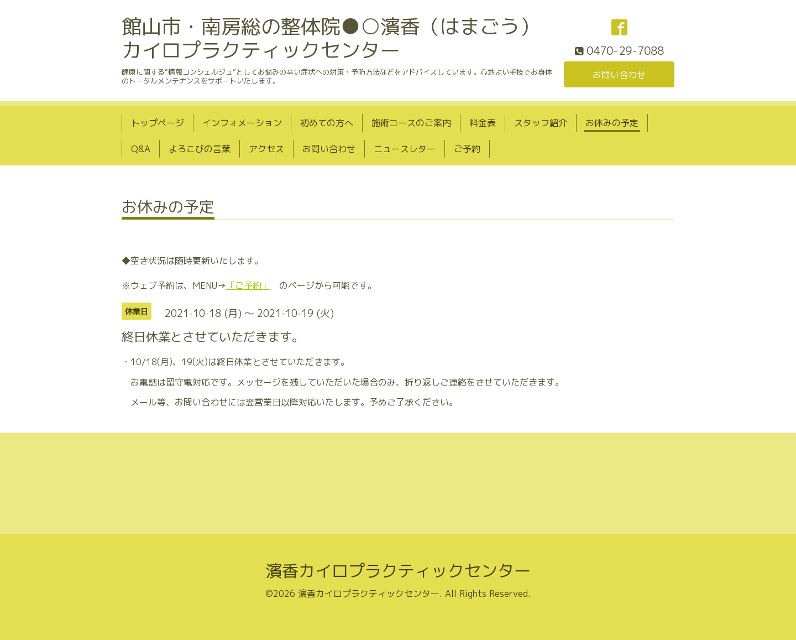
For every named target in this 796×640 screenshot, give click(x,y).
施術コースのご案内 (411, 123)
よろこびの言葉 (200, 149)
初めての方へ (326, 123)
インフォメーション (242, 123)
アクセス (266, 149)
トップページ (157, 123)
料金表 (482, 123)
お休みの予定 (611, 123)
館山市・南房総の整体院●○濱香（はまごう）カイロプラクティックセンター (331, 38)
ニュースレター (405, 149)
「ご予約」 (248, 285)
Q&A (140, 149)
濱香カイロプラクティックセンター (398, 570)
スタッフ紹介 (540, 123)
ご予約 (467, 149)
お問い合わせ (619, 75)
